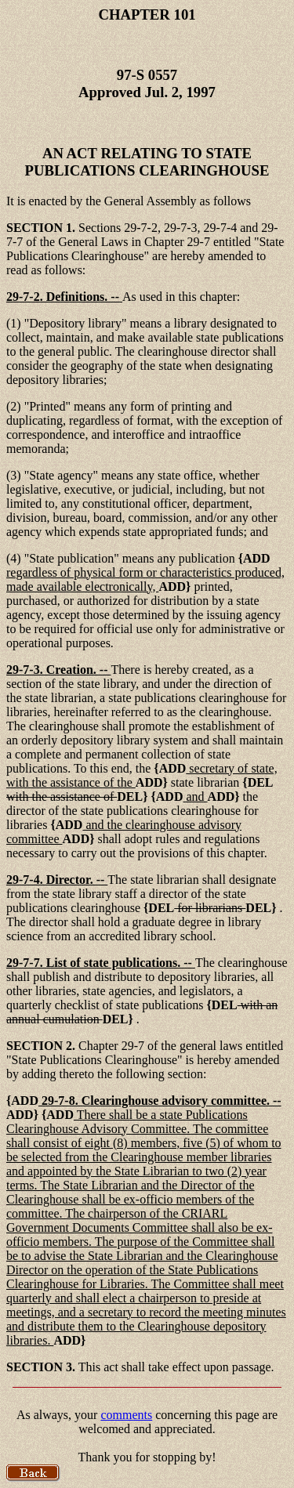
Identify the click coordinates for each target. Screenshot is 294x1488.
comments (126, 1414)
